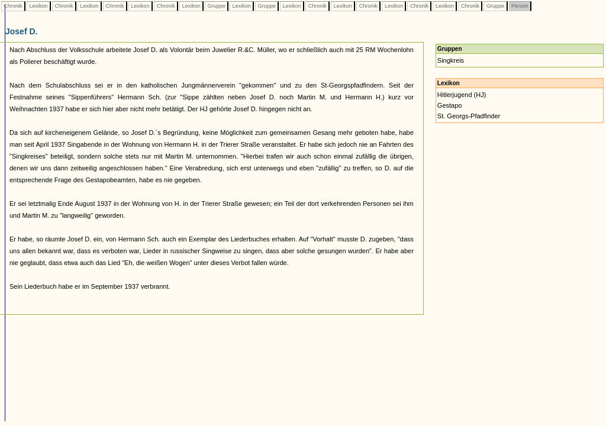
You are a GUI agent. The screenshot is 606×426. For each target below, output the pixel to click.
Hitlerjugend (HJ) (461, 94)
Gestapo (449, 105)
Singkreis (450, 60)
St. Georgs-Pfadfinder (468, 116)
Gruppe (216, 6)
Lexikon (38, 6)
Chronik (13, 6)
